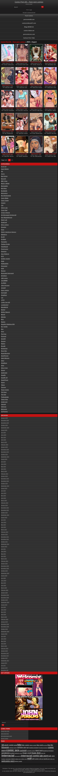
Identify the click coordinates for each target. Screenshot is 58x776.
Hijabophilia (4, 263)
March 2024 (4, 471)
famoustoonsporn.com (6, 736)
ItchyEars (4, 275)
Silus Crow (4, 368)
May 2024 (3, 466)
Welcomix (4, 409)
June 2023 (3, 493)
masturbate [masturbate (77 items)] (8, 759)
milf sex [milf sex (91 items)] (41, 759)
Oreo (2, 331)
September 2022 (5, 515)
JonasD (3, 288)
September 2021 (5, 544)
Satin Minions (5, 358)
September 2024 (5, 457)
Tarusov (3, 387)
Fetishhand (4, 246)
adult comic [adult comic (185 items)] (9, 745)
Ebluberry (4, 234)
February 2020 (4, 590)
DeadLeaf (4, 222)
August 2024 (4, 459)
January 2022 (4, 534)
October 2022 (4, 512)
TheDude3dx (5, 397)
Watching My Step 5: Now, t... (36, 108)
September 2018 (5, 631)
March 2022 (4, 529)
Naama (3, 322)
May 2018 (3, 641)
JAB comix (4, 278)
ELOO (3, 237)
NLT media (4, 326)
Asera (3, 174)
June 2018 (3, 638)
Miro (2, 319)
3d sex (38, 64)
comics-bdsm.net (29, 30)
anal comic (21, 133)
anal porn (49, 133)
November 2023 (5, 481)
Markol (3, 309)
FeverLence (4, 249)
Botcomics (4, 193)
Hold (2, 268)
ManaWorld (4, 307)
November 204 (4, 670)
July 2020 (3, 578)
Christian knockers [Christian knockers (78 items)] (43, 747)
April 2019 (3, 614)
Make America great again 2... (22, 62)
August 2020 (4, 575)
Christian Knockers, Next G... (8, 131)
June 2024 (3, 464)
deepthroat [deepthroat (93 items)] (46, 750)
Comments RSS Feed (31, 12)
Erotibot (3, 239)
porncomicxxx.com (29, 34)
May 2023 (3, 495)
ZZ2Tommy (4, 411)
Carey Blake (4, 198)
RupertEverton (5, 353)
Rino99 (3, 346)
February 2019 (4, 619)
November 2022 (5, 510)
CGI (2, 205)
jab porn (12, 156)
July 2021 (3, 549)
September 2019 (5, 602)
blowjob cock (10, 133)
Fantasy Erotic (5, 244)
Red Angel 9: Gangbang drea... (50, 62)
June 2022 (3, 522)
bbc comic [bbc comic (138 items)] (25, 745)
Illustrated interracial (7, 273)
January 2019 (4, 622)
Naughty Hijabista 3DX (8, 324)
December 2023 (5, 478)
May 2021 (3, 554)
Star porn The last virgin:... (21, 153)
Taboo (3, 385)
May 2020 (3, 583)
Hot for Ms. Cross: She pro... (50, 131)
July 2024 (3, 461)
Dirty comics (5, 225)
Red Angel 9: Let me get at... (22, 131)
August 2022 (4, 517)
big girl (23, 64)
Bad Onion (4, 176)
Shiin (2, 365)
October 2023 (4, 483)
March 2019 (4, 617)
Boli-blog (4, 188)
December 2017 (5, 653)
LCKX (2, 300)
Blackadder (4, 186)
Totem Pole (4, 399)
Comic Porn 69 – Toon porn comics (29, 2)
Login (31, 9)
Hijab (2, 261)
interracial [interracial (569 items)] (7, 755)
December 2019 (5, 595)
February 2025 (4, 444)
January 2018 (4, 651)
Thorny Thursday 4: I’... (50, 107)
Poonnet (3, 336)
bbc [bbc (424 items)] (19, 744)
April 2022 (3, 527)
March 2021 (4, 558)
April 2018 (3, 643)
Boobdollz (4, 191)
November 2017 (5, 655)
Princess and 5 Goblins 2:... (36, 62)
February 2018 (4, 648)
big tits (33, 133)
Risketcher (4, 348)
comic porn (21, 87)
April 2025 (3, 440)
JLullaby (3, 283)
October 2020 (4, 571)
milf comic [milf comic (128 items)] (35, 759)
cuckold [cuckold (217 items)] (22, 751)
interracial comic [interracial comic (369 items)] (30, 755)
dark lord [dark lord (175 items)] (39, 751)
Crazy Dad (4, 210)
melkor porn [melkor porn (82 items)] (24, 759)
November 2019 (5, 597)
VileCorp (3, 406)
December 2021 (5, 537)
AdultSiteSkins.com (30, 772)
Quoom (3, 341)
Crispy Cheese (5, 212)
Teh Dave (4, 392)
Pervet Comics (4, 738)
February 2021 (4, 561)
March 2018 (4, 646)
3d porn (5, 64)
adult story (7, 87)
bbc (6, 133)
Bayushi (3, 178)
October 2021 (4, 541)
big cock (20, 64)
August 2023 (4, 488)
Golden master (5, 258)
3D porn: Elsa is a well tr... (7, 62)
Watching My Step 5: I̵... (8, 153)
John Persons (5, 285)
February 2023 (4, 503)
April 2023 (3, 498)
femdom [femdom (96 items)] (51, 750)
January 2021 (4, 563)
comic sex (6, 110)
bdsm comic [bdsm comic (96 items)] (33, 745)
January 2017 (4, 668)
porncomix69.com (29, 19)
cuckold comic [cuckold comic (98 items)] (31, 750)
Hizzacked (4, 266)
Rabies (3, 343)
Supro (3, 382)
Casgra (3, 203)
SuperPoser (4, 380)
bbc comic (20, 110)
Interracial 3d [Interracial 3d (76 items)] (18, 756)
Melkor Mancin (5, 312)
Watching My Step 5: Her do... (50, 85)
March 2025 (4, 442)
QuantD (3, 339)
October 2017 (4, 658)
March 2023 (4, 500)
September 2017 (5, 660)
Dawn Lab (4, 220)
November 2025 (5, 423)
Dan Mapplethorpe (6, 217)
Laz (2, 297)
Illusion (3, 271)
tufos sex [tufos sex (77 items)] (52, 759)
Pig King (3, 334)
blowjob (20, 156)
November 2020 (5, 568)
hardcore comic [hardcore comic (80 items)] (18, 753)
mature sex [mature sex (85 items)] (18, 759)
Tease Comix (5, 390)
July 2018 (3, 636)
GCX (2, 256)
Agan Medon (5, 169)
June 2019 (3, 609)
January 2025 (4, 447)
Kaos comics (5, 290)
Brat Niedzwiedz (6, 195)
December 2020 (5, 566)
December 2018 (5, 624)
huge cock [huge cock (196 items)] (27, 753)
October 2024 (4, 454)
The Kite (3, 394)
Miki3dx (3, 317)
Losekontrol (4, 305)
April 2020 (3, 585)
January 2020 (4, 592)
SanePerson (4, 356)
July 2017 (3, 665)
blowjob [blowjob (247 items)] (5, 747)
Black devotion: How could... (36, 154)
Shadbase (4, 363)
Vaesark (3, 404)
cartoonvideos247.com (29, 23)
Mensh (3, 314)
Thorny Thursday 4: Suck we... (22, 85)
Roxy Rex (4, 351)
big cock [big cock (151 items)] (40, 745)
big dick (40, 87)
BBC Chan (4, 181)
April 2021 (3, 556)
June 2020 (3, 580)
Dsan (2, 229)
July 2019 (3, 607)
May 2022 (3, 524)
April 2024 (3, 469)
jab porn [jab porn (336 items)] (44, 755)
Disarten (3, 227)
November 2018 (5, 626)
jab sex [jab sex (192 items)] (52, 756)
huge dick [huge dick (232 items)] (36, 753)
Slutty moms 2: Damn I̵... (22, 108)
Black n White (5, 183)
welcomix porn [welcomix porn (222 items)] (8, 761)
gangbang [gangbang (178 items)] (5, 753)
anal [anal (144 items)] (15, 745)
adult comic (6, 156)
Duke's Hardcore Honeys (8, 232)
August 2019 (4, 605)
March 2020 (4, 588)
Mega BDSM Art (29, 27)
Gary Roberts (5, 254)
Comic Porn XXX (5, 731)
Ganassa (3, 251)
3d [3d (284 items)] (2, 745)
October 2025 (4, 425)
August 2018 (4, 634)
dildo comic (39, 110)
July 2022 (3, 520)
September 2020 (5, 573)
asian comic (35, 87)
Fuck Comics (29, 16)
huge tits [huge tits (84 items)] (43, 753)
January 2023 (4, 505)
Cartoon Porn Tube (29, 38)
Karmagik (4, 292)
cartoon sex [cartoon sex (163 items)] (21, 748)
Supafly (3, 375)
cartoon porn (50, 87)
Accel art (3, 166)
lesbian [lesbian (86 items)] (3, 759)
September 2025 (5, 427)
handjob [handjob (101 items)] (12, 753)
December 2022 (5, 507)
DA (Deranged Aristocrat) (8, 215)
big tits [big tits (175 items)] (50, 745)
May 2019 (3, 612)
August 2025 (4, 430)
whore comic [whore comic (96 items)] (18, 761)
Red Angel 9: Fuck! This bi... (8, 108)
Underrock (4, 402)
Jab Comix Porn (5, 733)
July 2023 (3, 490)
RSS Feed (25, 12)
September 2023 (5, 486)
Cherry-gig (4, 208)
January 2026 (4, 418)
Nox (2, 329)
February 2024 (4, 474)
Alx (2, 171)
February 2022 (4, 532)
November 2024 (5, 452)
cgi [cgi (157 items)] (27, 748)
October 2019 (4, 600)
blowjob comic (39, 133)
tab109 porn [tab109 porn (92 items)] (47, 759)
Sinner (3, 370)
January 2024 (4, 476)
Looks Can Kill (5, 302)
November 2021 (5, 539)
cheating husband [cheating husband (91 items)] (33, 747)
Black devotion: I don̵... (7, 85)
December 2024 (5, 449)
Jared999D (4, 280)
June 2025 (3, 435)
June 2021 (3, 551)
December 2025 (5, 420)
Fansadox (4, 242)
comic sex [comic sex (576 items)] (12, 750)
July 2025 (3, 432)
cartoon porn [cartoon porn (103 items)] (13, 747)
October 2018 (4, 629)
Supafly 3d (4, 377)
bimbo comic (11, 64)
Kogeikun (4, 295)
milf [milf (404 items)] (29, 758)
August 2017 (4, 663)
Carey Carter (5, 200)
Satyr (2, 360)
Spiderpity (4, 373)
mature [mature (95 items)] (13, 759)
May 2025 (3, 437)
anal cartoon (50, 64)
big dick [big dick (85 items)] (45, 745)
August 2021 (4, 546)
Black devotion (38, 156)
